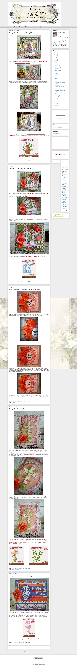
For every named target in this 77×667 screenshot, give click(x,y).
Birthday (63, 167)
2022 (55, 52)
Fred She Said (64, 183)
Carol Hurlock (62, 32)
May (56, 76)
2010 (55, 105)
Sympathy (64, 197)
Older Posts (46, 647)
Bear (63, 165)
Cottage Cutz (64, 171)
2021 (55, 54)
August (56, 71)
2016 (55, 62)
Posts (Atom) (31, 651)
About (15, 26)
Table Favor (64, 199)
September (57, 70)
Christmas (64, 169)
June (56, 75)
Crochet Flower (65, 174)
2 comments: (25, 568)
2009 (55, 106)
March (56, 93)
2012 (55, 102)
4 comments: (25, 160)
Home (10, 26)
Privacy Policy (36, 26)
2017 (55, 60)
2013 (55, 100)
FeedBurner (63, 120)
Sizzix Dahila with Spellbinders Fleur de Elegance (24, 289)
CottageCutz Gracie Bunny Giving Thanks (22, 33)
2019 (55, 57)
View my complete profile (57, 47)
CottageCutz (14, 569)
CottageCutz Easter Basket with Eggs (20, 576)
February (57, 95)
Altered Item (64, 162)
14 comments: (25, 401)
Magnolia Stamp (64, 192)
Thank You (13, 282)
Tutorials (21, 26)
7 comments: (25, 281)
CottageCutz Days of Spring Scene (20, 168)
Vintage (63, 210)
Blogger (44, 664)
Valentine (64, 208)
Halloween (64, 186)
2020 (55, 55)
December (57, 65)
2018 (55, 59)
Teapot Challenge (64, 202)
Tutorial (63, 206)
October (56, 68)
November (57, 67)
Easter (17, 569)
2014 (55, 98)
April (56, 78)
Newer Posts (11, 647)
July (56, 73)
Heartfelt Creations (64, 189)
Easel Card (64, 177)
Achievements (28, 26)
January (56, 96)
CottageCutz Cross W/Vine (17, 409)
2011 (55, 103)
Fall (62, 181)
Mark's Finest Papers (64, 195)
